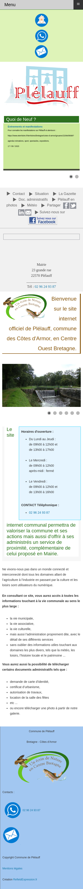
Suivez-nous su (52, 212)
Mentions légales (12, 868)
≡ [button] (78, 4)
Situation (42, 194)
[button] (71, 176)
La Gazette (67, 194)
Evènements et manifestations (25, 126)
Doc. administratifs (33, 199)
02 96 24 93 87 (45, 286)
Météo (32, 205)
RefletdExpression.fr (25, 879)
